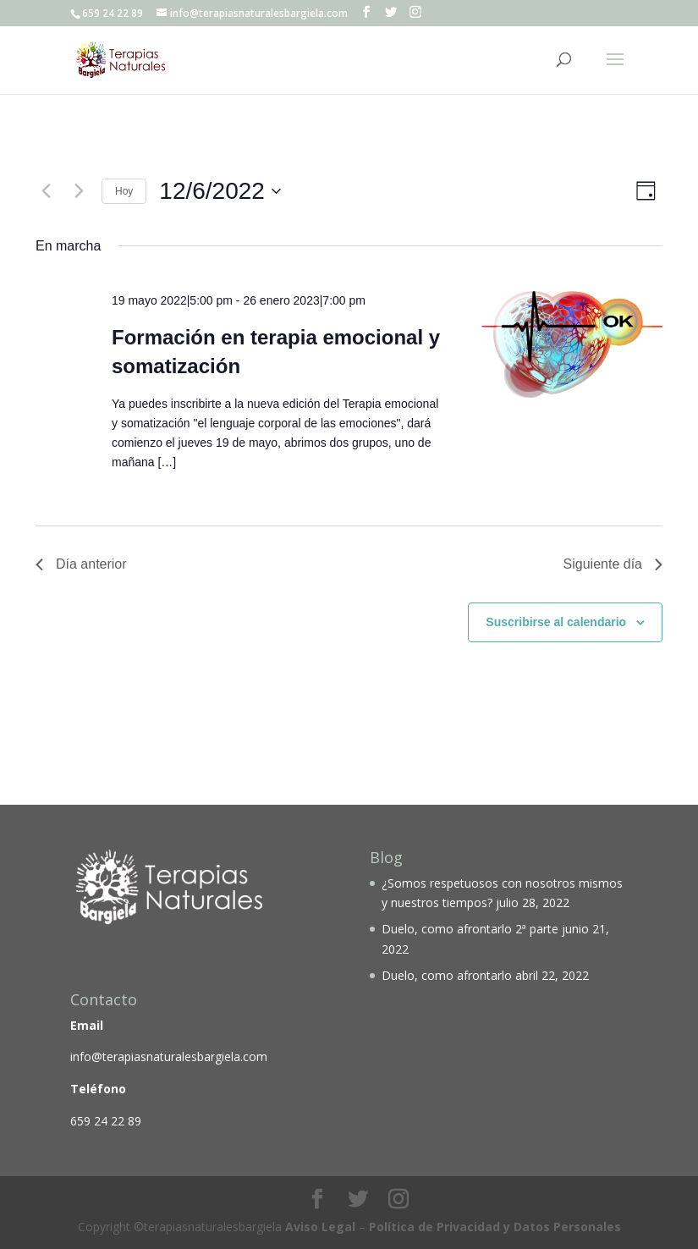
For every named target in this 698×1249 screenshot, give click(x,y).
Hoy (124, 191)
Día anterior (81, 564)
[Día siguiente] (79, 191)
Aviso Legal (320, 1227)
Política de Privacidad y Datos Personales (495, 1227)
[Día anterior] (46, 191)
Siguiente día (612, 564)
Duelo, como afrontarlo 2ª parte (470, 929)
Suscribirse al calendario (556, 622)
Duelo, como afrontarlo (447, 975)
